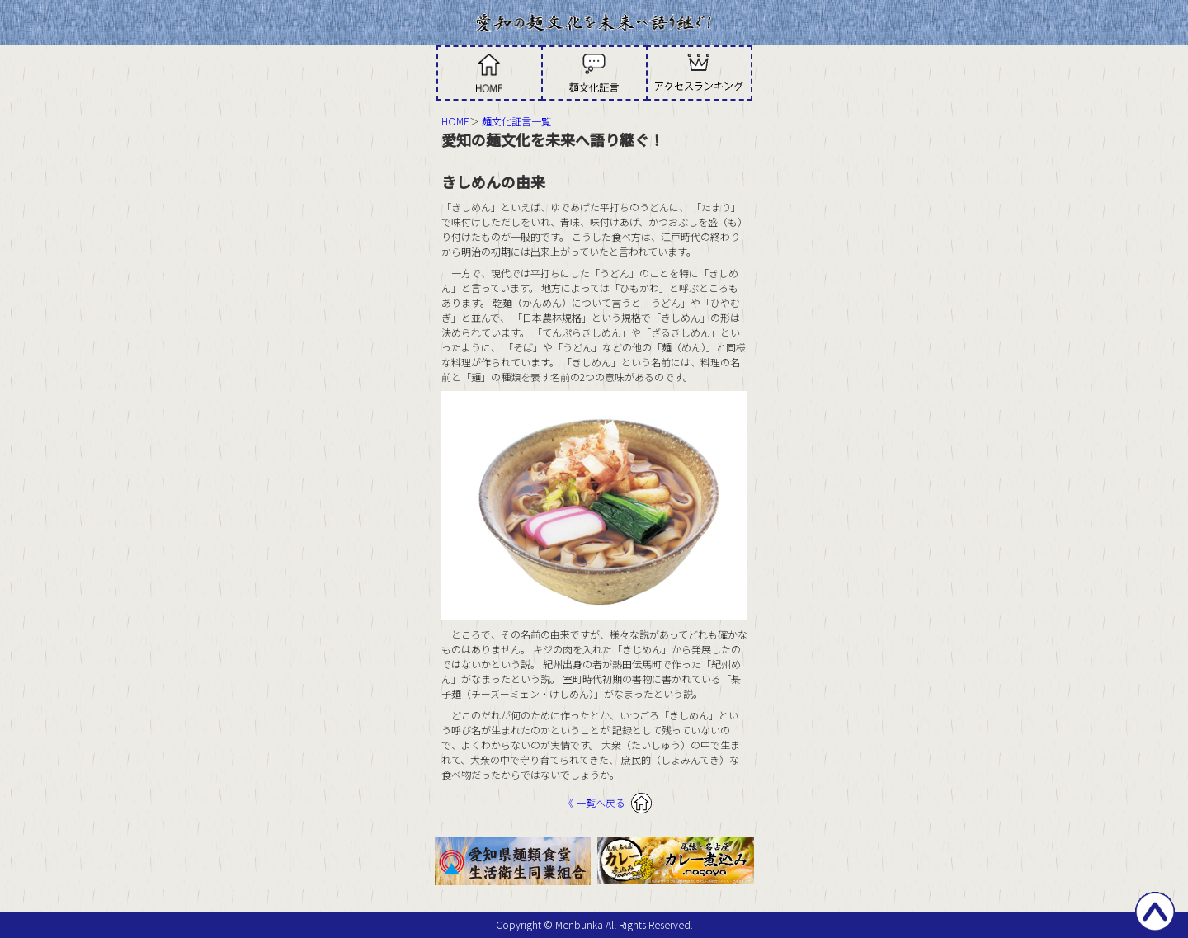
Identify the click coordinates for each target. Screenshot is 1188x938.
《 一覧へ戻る (594, 802)
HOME (455, 121)
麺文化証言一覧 (516, 121)
